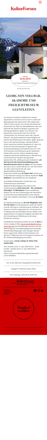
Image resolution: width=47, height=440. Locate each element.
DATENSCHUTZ (8, 292)
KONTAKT (6, 294)
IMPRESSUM (7, 290)
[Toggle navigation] (40, 2)
